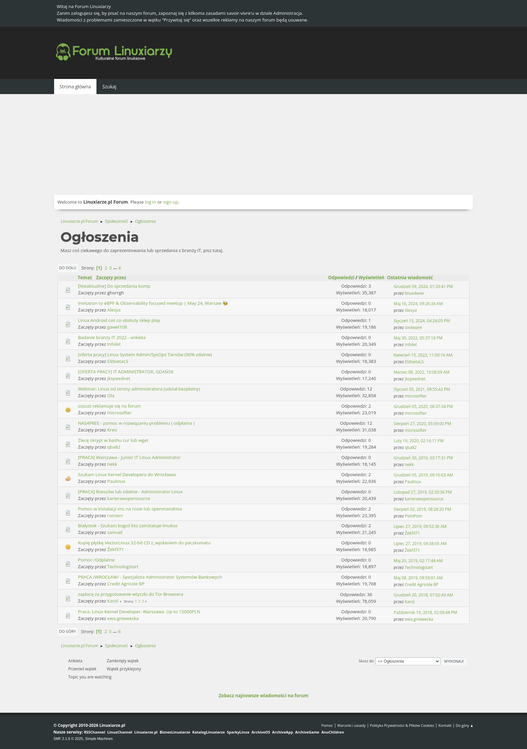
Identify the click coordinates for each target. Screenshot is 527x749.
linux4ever (414, 293)
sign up (170, 202)
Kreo (112, 430)
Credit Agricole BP (126, 584)
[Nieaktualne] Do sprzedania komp (114, 286)
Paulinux (116, 481)
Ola (110, 395)
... (115, 268)
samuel (114, 532)
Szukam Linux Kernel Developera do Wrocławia (127, 474)
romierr (115, 515)
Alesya (114, 310)
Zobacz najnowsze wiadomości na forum (263, 696)
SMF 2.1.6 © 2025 (68, 739)
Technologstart (122, 567)
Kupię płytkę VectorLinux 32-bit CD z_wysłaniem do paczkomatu (144, 543)
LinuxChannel (119, 732)
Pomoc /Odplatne (96, 560)
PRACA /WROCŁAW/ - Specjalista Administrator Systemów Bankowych (150, 577)
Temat (85, 278)
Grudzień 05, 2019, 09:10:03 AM (423, 475)
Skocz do (366, 660)
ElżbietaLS (117, 361)
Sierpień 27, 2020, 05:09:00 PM (422, 423)
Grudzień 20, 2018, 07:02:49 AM (423, 595)
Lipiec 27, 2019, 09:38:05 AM (420, 543)
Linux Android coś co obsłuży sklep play (119, 320)
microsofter (416, 396)
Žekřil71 (412, 533)
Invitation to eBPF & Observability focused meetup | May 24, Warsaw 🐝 (153, 303)
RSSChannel (94, 732)
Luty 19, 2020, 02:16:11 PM (419, 441)
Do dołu (67, 267)
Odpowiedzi (341, 278)
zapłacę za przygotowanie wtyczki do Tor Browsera (130, 594)
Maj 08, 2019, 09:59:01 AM (418, 578)
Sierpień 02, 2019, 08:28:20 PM (422, 509)
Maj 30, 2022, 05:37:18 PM (418, 338)
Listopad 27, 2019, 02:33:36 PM (423, 492)
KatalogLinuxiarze (208, 732)
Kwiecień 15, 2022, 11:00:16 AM (423, 355)
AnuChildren (332, 732)
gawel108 (117, 327)
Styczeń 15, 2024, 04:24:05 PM (422, 321)
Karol (112, 601)
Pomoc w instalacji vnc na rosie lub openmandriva (130, 509)
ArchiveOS (260, 732)
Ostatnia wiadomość (413, 278)
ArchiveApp (282, 732)
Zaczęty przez (111, 278)
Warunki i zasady (351, 725)
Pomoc (327, 725)
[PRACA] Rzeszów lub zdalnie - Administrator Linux (130, 492)
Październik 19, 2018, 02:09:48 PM (425, 612)
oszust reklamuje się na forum (109, 406)
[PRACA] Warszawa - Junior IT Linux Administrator (129, 457)
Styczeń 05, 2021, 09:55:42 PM (422, 389)
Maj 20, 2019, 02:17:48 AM (418, 561)
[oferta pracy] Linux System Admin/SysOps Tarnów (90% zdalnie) (145, 354)
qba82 (113, 447)
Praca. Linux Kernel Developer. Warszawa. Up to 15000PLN (139, 612)
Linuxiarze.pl (146, 732)
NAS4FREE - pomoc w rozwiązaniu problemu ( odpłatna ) (136, 423)
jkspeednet (118, 378)
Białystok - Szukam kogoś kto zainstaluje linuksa (127, 526)
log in (150, 202)
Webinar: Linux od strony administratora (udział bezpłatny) (139, 389)
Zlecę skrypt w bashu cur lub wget (113, 440)
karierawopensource (128, 498)
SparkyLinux (238, 732)
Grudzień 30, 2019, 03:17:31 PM (423, 458)
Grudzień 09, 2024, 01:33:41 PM (423, 286)
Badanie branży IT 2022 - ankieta (112, 337)
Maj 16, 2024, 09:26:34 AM (418, 303)
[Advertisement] (263, 144)
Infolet (114, 344)
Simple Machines (99, 739)
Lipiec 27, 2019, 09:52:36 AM (420, 526)
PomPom (413, 516)
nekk (112, 464)
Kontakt (444, 725)
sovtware (413, 327)
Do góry (67, 631)
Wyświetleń (371, 278)
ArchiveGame (307, 732)
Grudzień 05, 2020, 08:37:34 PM (423, 406)
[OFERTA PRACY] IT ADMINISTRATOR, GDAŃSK (125, 372)
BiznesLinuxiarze (175, 732)
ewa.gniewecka (123, 618)
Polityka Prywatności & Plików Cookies (402, 725)
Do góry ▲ (465, 725)
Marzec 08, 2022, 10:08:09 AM (421, 372)
